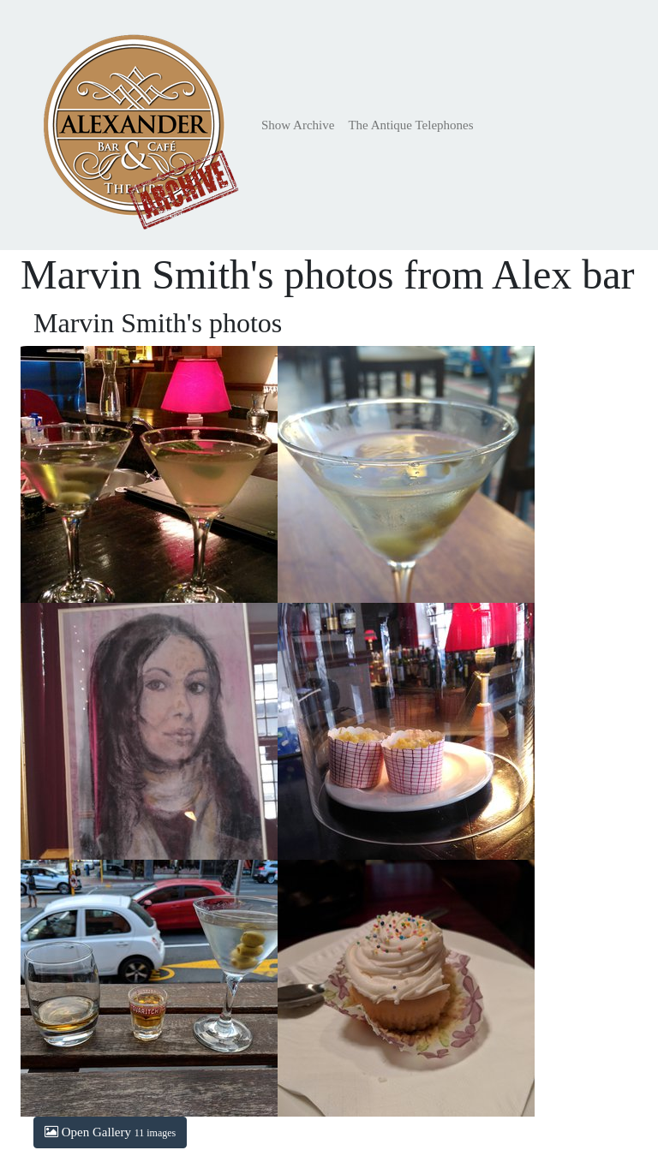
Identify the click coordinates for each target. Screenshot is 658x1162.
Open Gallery (110, 1132)
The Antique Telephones (410, 125)
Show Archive (297, 125)
